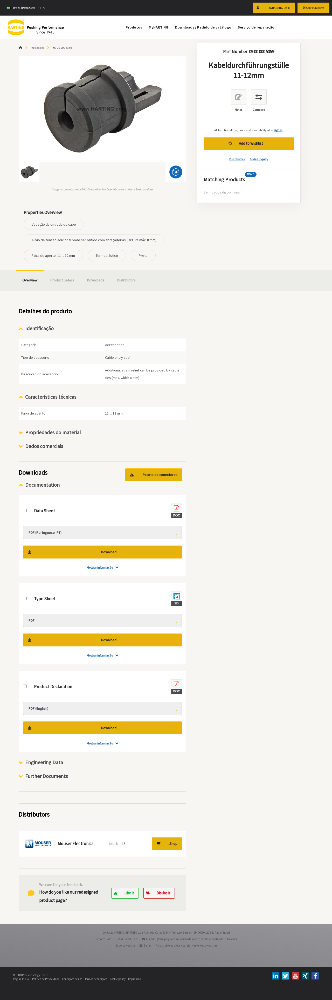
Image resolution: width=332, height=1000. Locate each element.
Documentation (42, 484)
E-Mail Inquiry (259, 159)
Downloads (95, 280)
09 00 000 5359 (62, 48)
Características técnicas (50, 397)
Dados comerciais (44, 446)
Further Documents (46, 776)
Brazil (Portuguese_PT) (23, 8)
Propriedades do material (53, 432)
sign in (278, 130)
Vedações (37, 48)
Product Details (62, 280)
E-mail (150, 939)
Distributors (237, 159)
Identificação (39, 328)
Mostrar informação (100, 567)
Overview (29, 280)
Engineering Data (44, 762)
